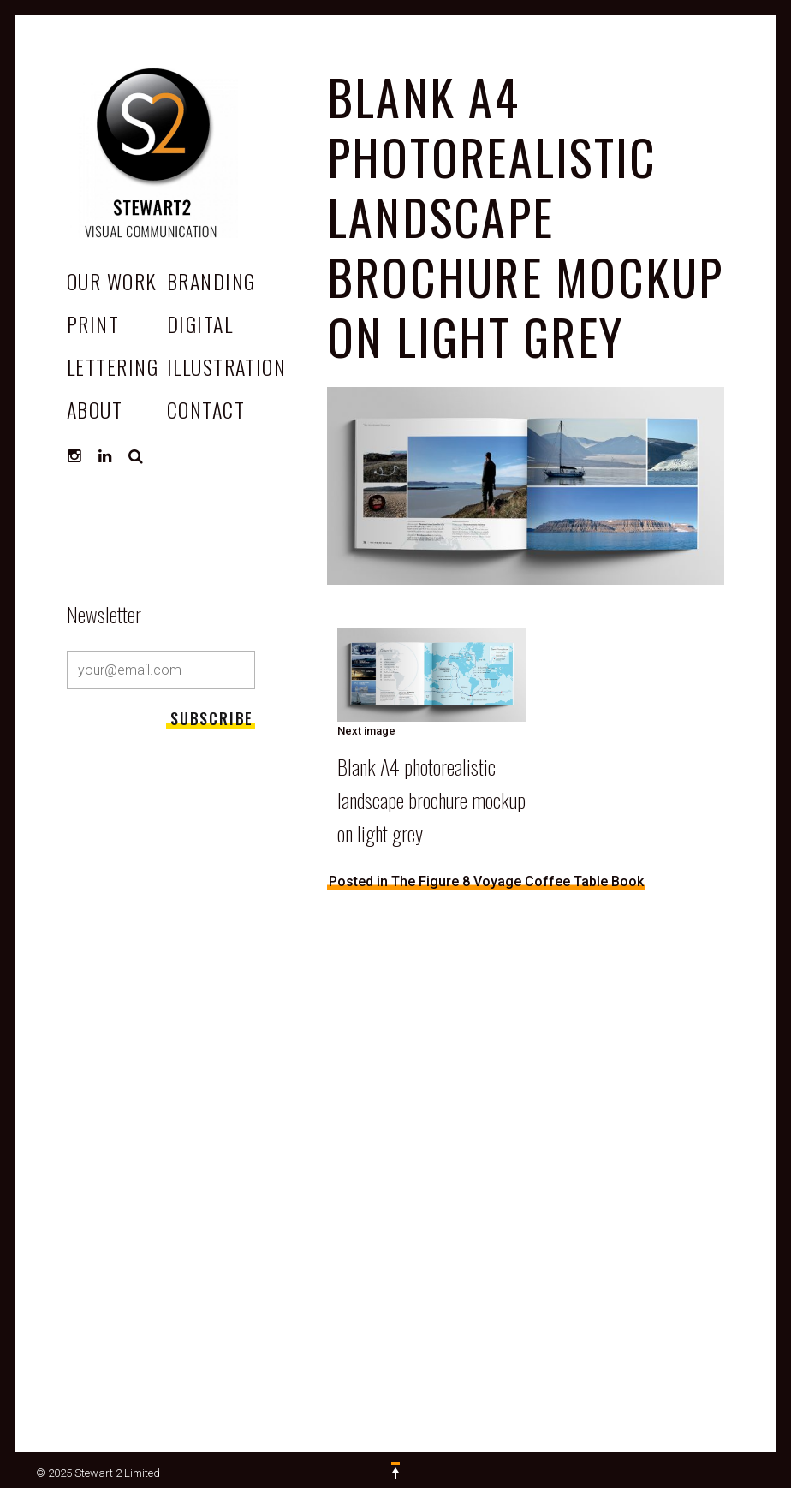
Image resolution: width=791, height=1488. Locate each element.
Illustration (226, 366)
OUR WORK (112, 280)
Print (93, 323)
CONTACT (206, 409)
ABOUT (94, 409)
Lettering (112, 366)
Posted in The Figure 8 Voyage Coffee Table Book (486, 881)
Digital (200, 323)
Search (136, 456)
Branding (211, 280)
